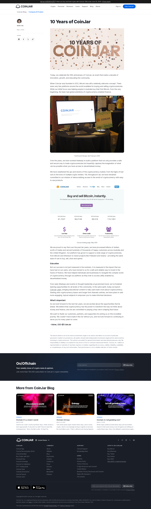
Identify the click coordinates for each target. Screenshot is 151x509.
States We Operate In (84, 474)
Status (48, 469)
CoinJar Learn (55, 290)
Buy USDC (110, 459)
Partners (49, 474)
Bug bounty (50, 456)
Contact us (50, 461)
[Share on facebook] (23, 39)
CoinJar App (20, 449)
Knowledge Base (82, 451)
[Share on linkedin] (19, 39)
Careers (49, 459)
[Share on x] (28, 39)
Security (49, 466)
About (98, 6)
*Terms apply (106, 1)
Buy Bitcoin (111, 449)
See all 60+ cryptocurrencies (116, 461)
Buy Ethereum (111, 451)
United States (42, 440)
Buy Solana (111, 456)
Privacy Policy (119, 369)
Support (85, 6)
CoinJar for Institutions (23, 464)
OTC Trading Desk (22, 466)
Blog (91, 6)
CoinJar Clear (20, 469)
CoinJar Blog (21, 12)
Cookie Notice (81, 469)
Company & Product (36, 12)
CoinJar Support (82, 449)
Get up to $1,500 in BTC (47, 1)
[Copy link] (33, 39)
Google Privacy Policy (50, 505)
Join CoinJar (129, 6)
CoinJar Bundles (21, 454)
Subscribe (127, 365)
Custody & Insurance (22, 471)
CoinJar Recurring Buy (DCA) (25, 451)
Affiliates (49, 451)
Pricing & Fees (20, 459)
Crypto (53, 6)
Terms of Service (82, 464)
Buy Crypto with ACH (22, 456)
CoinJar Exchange (22, 461)
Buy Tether (111, 454)
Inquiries (79, 459)
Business (70, 6)
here (30, 502)
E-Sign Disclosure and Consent (87, 466)
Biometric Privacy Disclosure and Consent (90, 471)
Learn (78, 6)
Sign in (118, 6)
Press (48, 464)
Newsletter (50, 471)
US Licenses (81, 476)
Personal (61, 6)
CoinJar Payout (21, 474)
